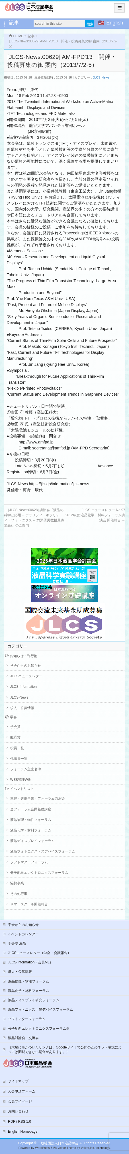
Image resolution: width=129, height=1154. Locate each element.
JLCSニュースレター (26, 676)
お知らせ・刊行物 (23, 656)
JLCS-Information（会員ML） (30, 962)
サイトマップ (18, 1081)
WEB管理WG (20, 780)
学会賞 (15, 727)
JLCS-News (101, 77)
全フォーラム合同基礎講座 (30, 809)
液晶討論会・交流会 (23, 1038)
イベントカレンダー (23, 934)
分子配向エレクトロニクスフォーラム (39, 873)
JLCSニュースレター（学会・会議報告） (39, 953)
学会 (13, 717)
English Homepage (23, 1132)
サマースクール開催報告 (29, 904)
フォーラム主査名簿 (25, 769)
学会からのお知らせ (25, 666)
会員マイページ (20, 1101)
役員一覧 (17, 748)
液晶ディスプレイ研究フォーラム (33, 1000)
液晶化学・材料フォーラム (30, 830)
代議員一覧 (18, 759)
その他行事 (18, 894)
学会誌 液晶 (17, 944)
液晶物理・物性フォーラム (30, 820)
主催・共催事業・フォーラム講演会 (37, 798)
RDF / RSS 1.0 (19, 1122)
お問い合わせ (18, 1111)
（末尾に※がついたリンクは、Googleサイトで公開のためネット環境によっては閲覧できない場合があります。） (65, 1049)
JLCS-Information (23, 687)
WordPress (42, 1147)
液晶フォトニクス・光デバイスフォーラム (42, 851)
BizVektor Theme (64, 1147)
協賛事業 (17, 883)
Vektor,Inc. (88, 1147)
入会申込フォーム (21, 1091)
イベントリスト (22, 789)
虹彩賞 (15, 737)
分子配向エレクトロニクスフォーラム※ (38, 1029)
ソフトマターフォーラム (29, 862)
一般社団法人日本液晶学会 (57, 1143)
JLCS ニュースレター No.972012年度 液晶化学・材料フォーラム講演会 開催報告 (95, 515)
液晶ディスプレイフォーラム (32, 841)
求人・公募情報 (22, 708)
